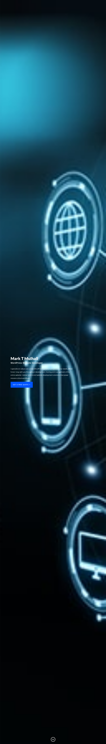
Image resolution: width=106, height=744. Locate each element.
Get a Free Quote (20, 385)
